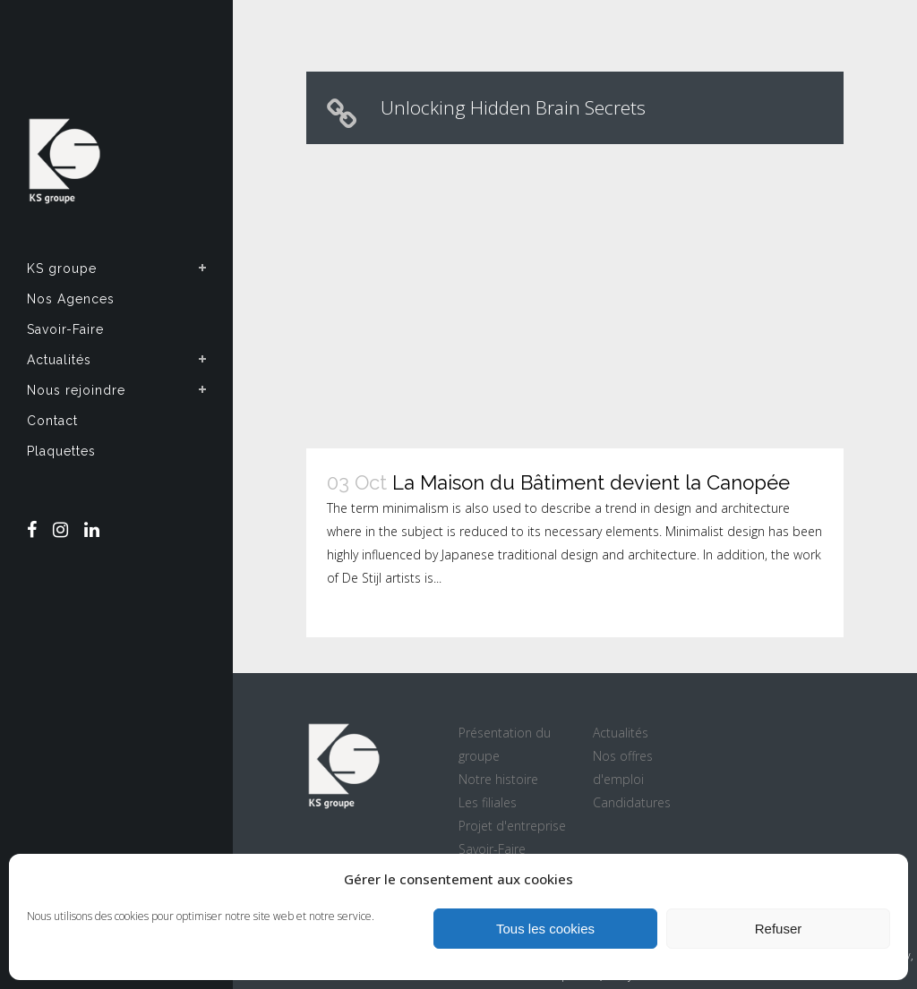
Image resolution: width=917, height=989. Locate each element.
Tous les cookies (545, 928)
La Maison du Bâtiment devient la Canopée (591, 482)
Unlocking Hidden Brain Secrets (513, 107)
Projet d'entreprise (512, 825)
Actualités (620, 732)
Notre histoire (498, 779)
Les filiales (487, 802)
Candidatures (632, 802)
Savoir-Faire (492, 848)
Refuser (778, 928)
